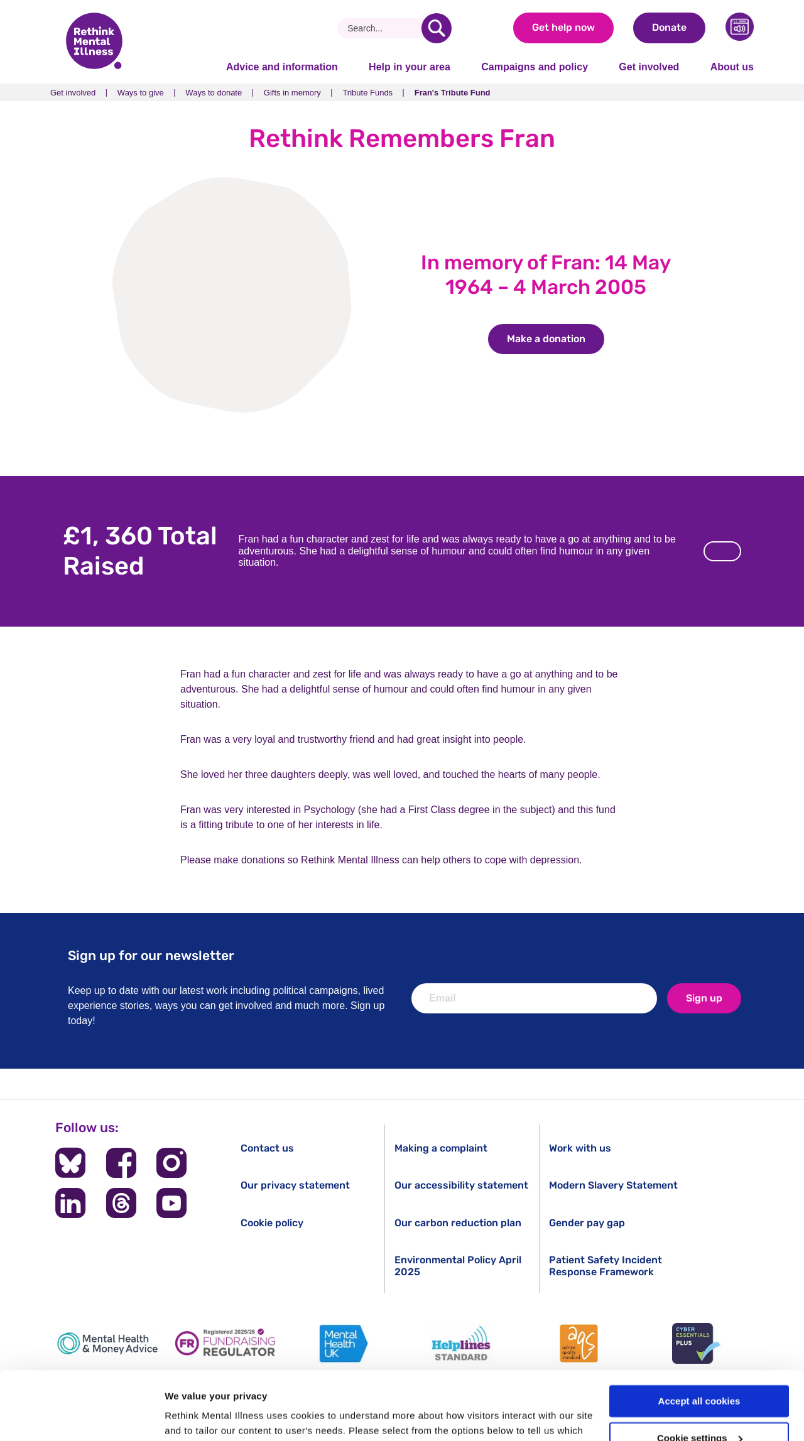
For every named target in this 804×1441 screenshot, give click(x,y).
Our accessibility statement (461, 1185)
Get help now (563, 27)
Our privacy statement (295, 1185)
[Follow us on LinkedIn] (70, 1203)
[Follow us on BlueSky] (70, 1163)
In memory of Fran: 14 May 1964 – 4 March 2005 (546, 274)
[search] (436, 28)
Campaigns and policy (534, 67)
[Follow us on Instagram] (171, 1163)
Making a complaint (440, 1148)
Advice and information (282, 67)
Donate (669, 27)
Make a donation (555, 339)
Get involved (649, 67)
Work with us (580, 1148)
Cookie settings (699, 1374)
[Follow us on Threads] (121, 1203)
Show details (194, 1416)
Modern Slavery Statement (613, 1185)
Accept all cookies (699, 1337)
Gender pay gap (587, 1223)
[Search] (384, 28)
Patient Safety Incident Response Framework (605, 1266)
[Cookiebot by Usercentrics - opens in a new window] (81, 1416)
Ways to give (140, 92)
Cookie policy (272, 1223)
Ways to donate (213, 92)
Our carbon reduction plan (457, 1223)
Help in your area (409, 67)
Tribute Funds (367, 92)
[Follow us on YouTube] (171, 1203)
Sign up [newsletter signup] (704, 998)
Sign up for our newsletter (151, 955)
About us (732, 67)
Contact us (267, 1148)
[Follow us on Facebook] (121, 1163)
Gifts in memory (292, 92)
